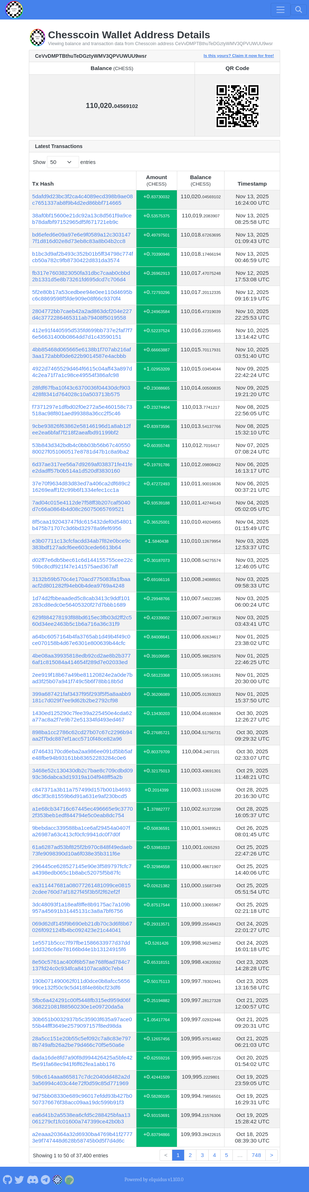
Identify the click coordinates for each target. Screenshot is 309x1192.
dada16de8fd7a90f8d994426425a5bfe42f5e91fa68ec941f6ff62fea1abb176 (82, 1060)
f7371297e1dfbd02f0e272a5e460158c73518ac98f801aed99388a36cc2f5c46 (82, 410)
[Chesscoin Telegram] (45, 1179)
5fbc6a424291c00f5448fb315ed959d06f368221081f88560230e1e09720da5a (81, 1003)
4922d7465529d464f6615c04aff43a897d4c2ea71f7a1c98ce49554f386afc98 (82, 371)
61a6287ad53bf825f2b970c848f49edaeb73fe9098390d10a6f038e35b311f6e (82, 850)
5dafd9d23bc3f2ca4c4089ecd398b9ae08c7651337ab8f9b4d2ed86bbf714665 (82, 199)
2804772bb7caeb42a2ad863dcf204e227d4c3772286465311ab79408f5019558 (82, 314)
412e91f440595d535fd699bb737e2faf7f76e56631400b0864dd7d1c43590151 (82, 333)
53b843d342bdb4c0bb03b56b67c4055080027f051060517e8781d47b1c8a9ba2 (81, 448)
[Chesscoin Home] (14, 9)
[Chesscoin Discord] (32, 1179)
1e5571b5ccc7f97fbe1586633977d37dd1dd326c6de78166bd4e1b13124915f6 (81, 946)
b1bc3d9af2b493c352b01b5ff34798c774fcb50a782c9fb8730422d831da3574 (82, 257)
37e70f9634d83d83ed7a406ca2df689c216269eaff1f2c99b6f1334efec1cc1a (81, 486)
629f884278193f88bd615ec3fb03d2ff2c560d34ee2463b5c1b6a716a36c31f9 (82, 620)
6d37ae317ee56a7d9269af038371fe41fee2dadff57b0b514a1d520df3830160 (82, 467)
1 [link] (178, 1155)
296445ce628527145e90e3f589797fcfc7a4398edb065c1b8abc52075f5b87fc (82, 869)
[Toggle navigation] (280, 10)
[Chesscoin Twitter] (19, 1179)
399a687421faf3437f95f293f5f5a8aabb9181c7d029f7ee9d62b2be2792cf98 (81, 697)
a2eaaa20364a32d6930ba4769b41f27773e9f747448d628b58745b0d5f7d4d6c (82, 1137)
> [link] (271, 1155)
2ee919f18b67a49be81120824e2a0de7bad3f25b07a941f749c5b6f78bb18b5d (82, 678)
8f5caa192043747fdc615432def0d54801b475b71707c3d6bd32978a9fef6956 (82, 525)
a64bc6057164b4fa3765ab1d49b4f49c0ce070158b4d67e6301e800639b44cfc (81, 639)
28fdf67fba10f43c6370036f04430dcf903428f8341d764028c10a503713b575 (81, 391)
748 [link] (256, 1155)
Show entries (64, 162)
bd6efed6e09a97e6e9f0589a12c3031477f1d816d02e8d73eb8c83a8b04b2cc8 (81, 237)
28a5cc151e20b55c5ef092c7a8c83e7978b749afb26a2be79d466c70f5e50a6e (81, 1041)
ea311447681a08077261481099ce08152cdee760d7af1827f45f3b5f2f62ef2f (81, 888)
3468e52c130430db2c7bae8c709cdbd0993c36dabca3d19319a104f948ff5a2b (82, 773)
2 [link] (190, 1155)
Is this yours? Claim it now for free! (239, 55)
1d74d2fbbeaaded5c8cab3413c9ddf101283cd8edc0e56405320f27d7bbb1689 (81, 601)
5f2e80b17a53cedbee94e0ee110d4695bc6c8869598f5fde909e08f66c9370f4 (82, 295)
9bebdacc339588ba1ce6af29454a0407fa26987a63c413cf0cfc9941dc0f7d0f (81, 831)
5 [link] (226, 1155)
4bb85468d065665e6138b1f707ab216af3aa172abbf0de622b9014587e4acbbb (81, 352)
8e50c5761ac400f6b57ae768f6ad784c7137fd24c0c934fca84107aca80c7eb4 (81, 965)
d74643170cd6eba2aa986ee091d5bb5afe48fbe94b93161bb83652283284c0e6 (82, 754)
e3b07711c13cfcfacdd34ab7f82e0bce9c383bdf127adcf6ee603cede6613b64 (81, 544)
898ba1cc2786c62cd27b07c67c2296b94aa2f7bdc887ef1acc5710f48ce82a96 (82, 735)
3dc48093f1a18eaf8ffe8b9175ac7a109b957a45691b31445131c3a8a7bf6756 (81, 907)
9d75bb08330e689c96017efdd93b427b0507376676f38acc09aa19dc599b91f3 (82, 1099)
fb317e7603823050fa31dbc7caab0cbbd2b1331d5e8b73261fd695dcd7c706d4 (81, 276)
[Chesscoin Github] (7, 1179)
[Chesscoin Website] (57, 1179)
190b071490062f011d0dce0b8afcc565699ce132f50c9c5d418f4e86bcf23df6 (81, 984)
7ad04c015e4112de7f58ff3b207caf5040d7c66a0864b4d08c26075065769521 (81, 505)
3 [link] (202, 1155)
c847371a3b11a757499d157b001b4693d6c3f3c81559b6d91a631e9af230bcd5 (81, 792)
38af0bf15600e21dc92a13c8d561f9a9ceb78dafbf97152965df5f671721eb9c (82, 218)
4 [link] (214, 1155)
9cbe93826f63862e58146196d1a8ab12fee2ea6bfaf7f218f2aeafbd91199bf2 (81, 429)
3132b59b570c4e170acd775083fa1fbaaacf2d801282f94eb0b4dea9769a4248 (81, 582)
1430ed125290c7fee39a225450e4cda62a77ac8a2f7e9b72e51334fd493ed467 (82, 716)
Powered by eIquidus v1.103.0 (154, 1179)
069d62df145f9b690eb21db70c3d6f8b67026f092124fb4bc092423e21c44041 (82, 926)
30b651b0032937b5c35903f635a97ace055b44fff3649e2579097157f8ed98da (82, 1022)
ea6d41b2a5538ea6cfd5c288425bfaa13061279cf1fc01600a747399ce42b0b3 (81, 1118)
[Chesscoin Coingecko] (69, 1179)
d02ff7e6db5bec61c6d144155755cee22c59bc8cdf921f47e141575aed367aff (82, 563)
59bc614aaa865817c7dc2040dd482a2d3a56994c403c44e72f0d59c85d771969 (81, 1080)
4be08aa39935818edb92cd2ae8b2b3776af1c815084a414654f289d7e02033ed (81, 659)
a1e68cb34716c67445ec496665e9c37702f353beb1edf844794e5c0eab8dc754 (82, 812)
